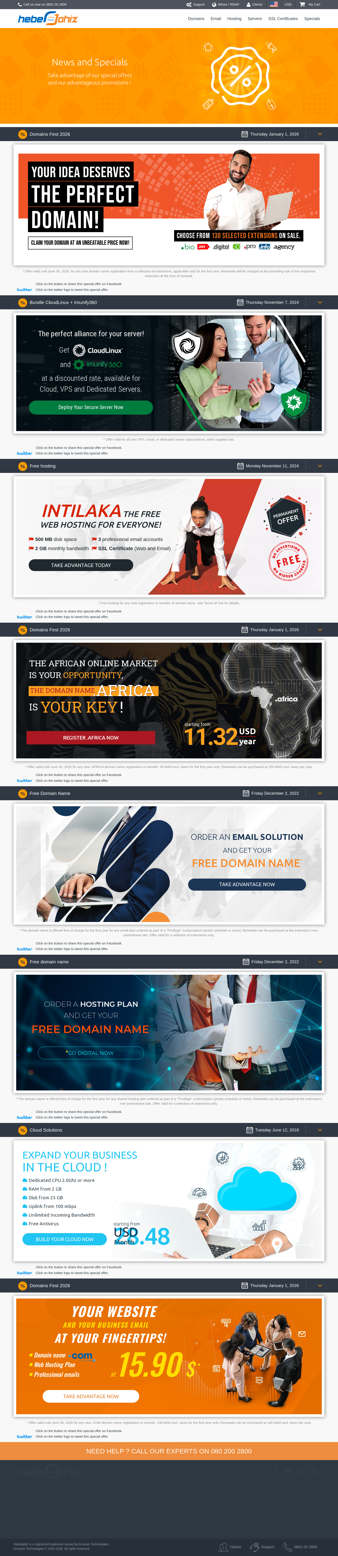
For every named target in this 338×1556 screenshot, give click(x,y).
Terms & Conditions (32, 1520)
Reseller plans (77, 1528)
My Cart (310, 4)
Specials (312, 18)
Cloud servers (124, 1511)
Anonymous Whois (175, 1520)
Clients (254, 4)
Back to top (326, 1534)
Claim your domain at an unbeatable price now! (80, 243)
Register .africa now (91, 737)
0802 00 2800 (56, 4)
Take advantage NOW (247, 884)
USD (288, 4)
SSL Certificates (283, 18)
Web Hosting (76, 1520)
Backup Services (174, 1511)
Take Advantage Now (91, 1396)
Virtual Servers (124, 1502)
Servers (255, 18)
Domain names (77, 1502)
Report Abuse (171, 1528)
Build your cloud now (64, 1239)
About (21, 1502)
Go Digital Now (91, 1053)
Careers (23, 1528)
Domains (196, 18)
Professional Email (80, 1511)
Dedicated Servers (127, 1520)
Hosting (234, 18)
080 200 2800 (231, 1451)
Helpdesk (24, 1511)
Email (216, 18)
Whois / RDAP (225, 4)
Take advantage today (81, 565)
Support (195, 4)
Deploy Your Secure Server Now (90, 407)
